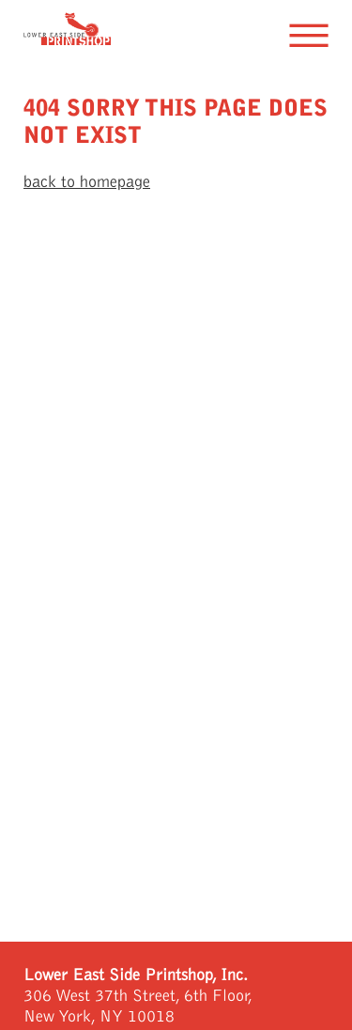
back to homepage (86, 182)
